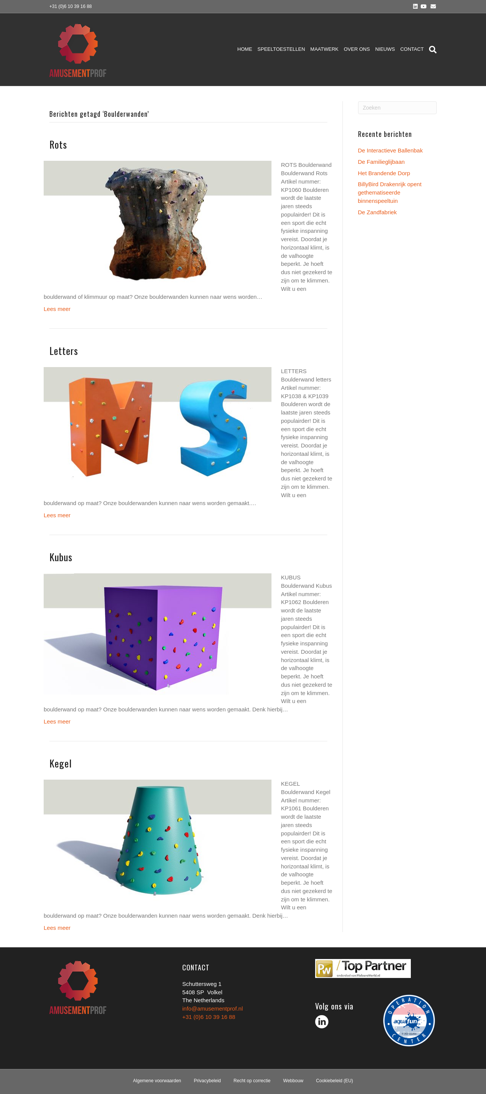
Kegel (60, 763)
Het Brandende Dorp (384, 173)
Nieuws (385, 49)
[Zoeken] (431, 49)
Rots (58, 144)
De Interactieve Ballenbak (390, 150)
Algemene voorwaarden (157, 1080)
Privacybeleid (207, 1080)
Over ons (357, 49)
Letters (63, 350)
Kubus (61, 556)
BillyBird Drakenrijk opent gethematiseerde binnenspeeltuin (390, 192)
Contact (412, 49)
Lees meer (57, 309)
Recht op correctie (252, 1080)
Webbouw (293, 1080)
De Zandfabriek (377, 212)
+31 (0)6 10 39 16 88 (208, 1017)
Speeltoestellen (281, 49)
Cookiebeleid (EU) (334, 1080)
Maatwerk (324, 49)
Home (244, 49)
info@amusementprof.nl (212, 1008)
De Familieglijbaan (381, 162)
